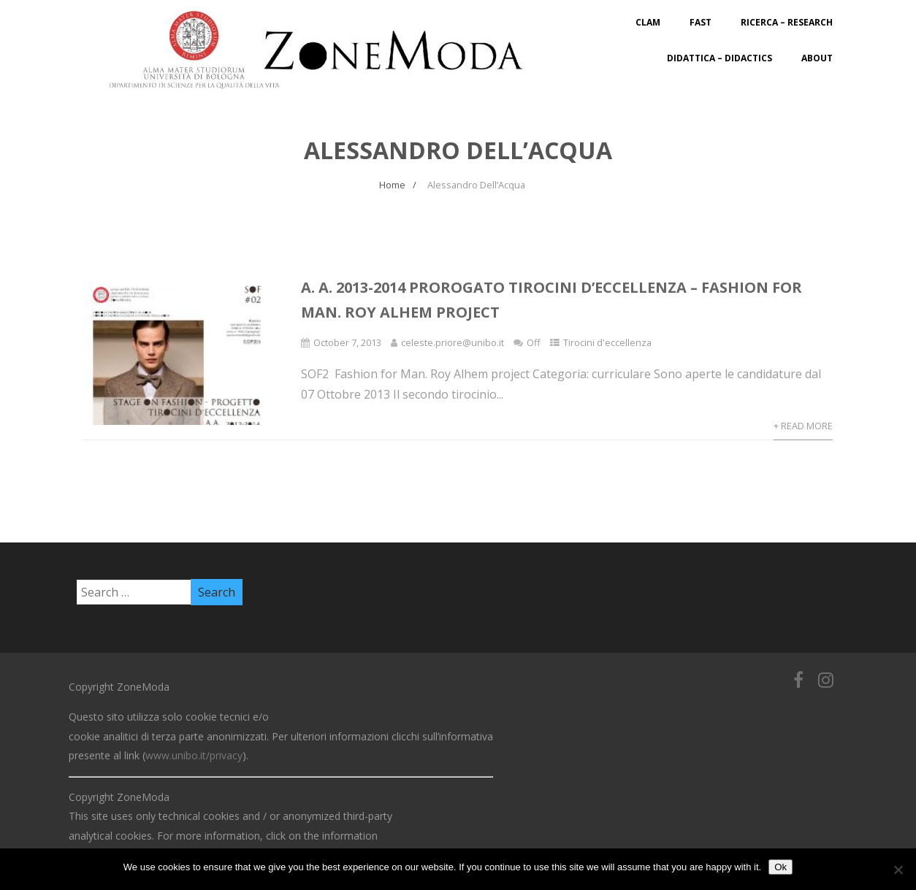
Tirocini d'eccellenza (607, 342)
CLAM (648, 22)
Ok (780, 867)
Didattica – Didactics (719, 58)
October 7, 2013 (347, 342)
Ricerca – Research (787, 22)
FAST (700, 22)
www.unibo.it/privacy (194, 755)
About (817, 58)
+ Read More (803, 425)
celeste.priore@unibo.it (452, 342)
